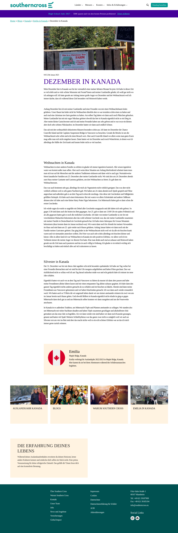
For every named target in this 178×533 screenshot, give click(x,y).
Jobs (52, 507)
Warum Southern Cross (59, 495)
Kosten (99, 4)
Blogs (19, 20)
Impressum (94, 491)
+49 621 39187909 (141, 498)
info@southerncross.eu (140, 505)
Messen (88, 4)
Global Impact (56, 519)
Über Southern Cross (58, 491)
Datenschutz (95, 499)
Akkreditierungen (97, 511)
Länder (78, 4)
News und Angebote (58, 511)
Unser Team (55, 503)
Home (12, 20)
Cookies (93, 495)
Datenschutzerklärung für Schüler (103, 503)
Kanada (27, 20)
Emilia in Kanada (40, 20)
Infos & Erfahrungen (116, 4)
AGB (92, 507)
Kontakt (53, 499)
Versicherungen (56, 515)
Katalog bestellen (159, 5)
